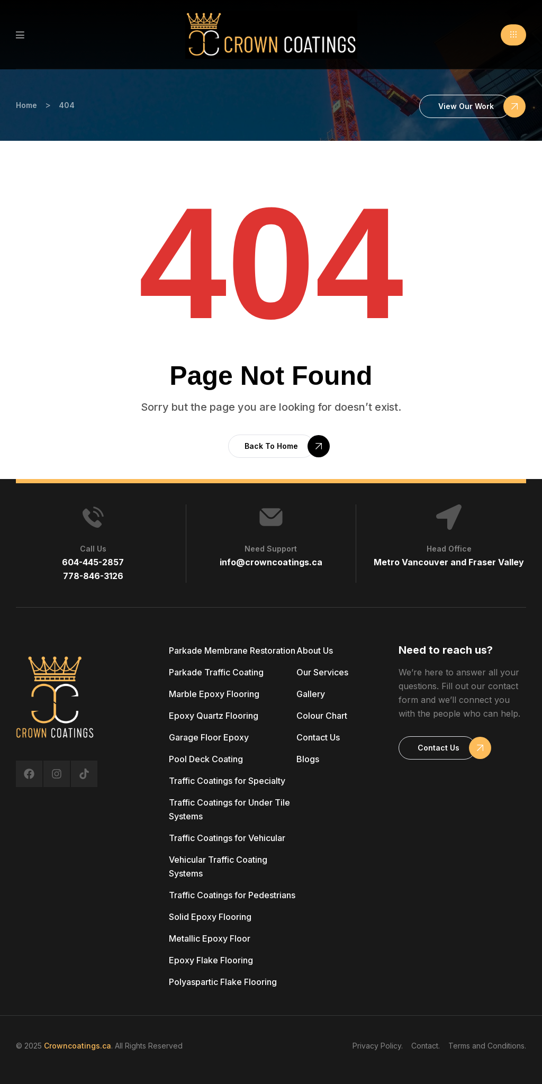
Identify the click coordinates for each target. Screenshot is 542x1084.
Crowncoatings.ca (77, 1045)
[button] (513, 35)
